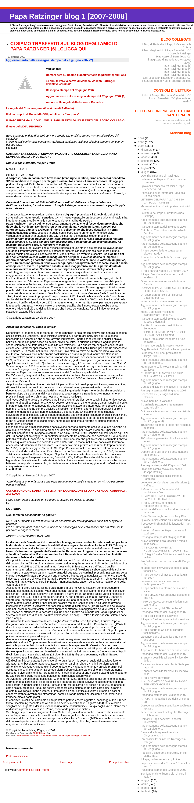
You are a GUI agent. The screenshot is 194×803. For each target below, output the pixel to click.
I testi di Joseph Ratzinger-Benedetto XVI (166, 77)
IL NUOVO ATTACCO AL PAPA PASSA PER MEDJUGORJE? (164, 683)
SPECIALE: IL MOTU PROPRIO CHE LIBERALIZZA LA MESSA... (163, 334)
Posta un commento (17, 756)
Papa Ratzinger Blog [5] (177, 65)
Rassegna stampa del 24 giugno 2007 (163, 653)
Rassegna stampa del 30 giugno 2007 (163, 226)
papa (67, 735)
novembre (147, 153)
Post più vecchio (119, 762)
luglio (144, 168)
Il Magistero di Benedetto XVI (172, 56)
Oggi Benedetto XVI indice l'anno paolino (165, 349)
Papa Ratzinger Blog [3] (177, 71)
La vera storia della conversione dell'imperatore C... (160, 583)
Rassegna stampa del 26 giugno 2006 (163, 537)
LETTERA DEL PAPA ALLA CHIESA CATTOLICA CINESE (162, 201)
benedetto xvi (22, 735)
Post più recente (12, 762)
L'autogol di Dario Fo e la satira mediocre (165, 386)
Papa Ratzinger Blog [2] (177, 74)
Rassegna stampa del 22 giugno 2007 (163, 769)
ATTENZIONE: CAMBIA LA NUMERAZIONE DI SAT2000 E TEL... (165, 549)
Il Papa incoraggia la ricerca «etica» (162, 345)
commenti (35, 735)
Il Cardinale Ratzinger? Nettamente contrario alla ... (162, 406)
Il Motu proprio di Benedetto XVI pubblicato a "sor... (160, 491)
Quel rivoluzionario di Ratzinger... (161, 175)
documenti (46, 735)
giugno (145, 172)
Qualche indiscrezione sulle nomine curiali (166, 520)
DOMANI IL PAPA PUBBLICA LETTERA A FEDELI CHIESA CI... (166, 289)
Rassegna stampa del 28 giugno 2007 (163, 390)
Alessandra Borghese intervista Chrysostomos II (159, 734)
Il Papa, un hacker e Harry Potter (160, 759)
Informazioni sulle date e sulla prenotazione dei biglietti (173, 122)
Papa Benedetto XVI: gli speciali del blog (166, 80)
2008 (141, 142)
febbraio (146, 791)
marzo (145, 787)
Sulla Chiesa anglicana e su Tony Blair (164, 516)
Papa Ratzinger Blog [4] (177, 68)
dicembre (147, 149)
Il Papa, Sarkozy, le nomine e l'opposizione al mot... (158, 504)
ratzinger (75, 735)
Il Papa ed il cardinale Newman (159, 615)
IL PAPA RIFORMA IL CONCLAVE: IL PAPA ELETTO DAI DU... (163, 497)
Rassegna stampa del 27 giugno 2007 (163, 465)
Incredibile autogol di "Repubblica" (161, 608)
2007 (141, 145)
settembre (147, 160)
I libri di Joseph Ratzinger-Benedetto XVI (166, 95)
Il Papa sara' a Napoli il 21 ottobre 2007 (164, 270)
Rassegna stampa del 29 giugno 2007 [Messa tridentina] (163, 320)
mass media (58, 735)
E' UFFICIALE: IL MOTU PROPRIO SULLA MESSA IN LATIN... (162, 375)
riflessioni (85, 735)
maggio (146, 780)
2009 (141, 138)
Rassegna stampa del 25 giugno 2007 (163, 612)
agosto (145, 164)
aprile (145, 784)
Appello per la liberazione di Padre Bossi (165, 650)
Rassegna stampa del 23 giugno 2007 (163, 694)
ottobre (146, 157)
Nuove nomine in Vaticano (156, 400)
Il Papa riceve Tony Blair (155, 677)
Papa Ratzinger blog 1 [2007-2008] (68, 16)
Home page (66, 762)
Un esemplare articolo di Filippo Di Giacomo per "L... (161, 296)
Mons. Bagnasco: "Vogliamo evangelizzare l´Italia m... (157, 313)
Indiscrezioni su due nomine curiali (161, 301)
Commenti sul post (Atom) (33, 769)
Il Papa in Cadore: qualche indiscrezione (165, 619)
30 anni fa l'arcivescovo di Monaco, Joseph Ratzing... (162, 471)
